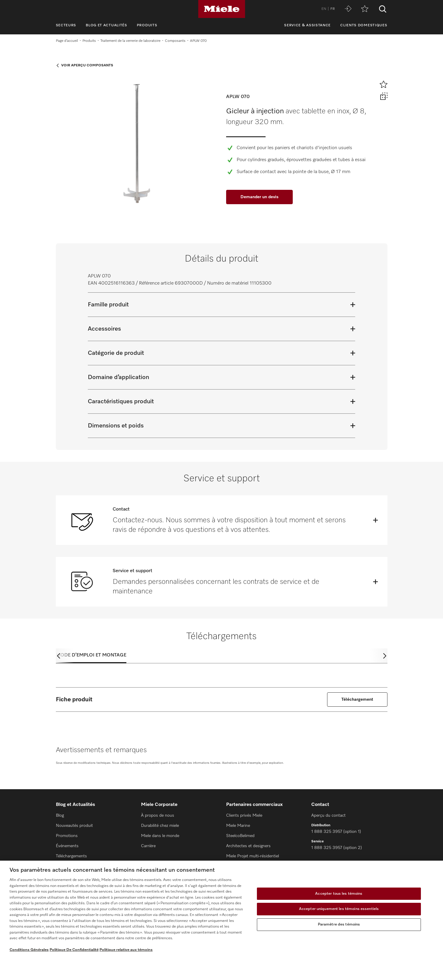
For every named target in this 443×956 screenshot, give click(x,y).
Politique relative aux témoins (126, 950)
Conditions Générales (29, 950)
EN (323, 9)
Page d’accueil (67, 41)
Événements (67, 846)
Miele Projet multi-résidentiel (252, 856)
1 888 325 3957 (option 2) (336, 848)
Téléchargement (357, 699)
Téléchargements (71, 856)
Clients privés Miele (244, 815)
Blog (60, 815)
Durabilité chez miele (160, 826)
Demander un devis (259, 197)
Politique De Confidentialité (74, 950)
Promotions (67, 836)
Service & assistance (307, 25)
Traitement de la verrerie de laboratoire (130, 41)
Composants (175, 41)
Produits (147, 25)
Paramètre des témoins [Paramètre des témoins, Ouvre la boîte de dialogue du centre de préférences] (339, 924)
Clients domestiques (363, 25)
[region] (221, 908)
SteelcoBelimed (240, 836)
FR (332, 9)
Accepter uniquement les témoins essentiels (339, 909)
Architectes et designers (248, 846)
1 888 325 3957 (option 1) (336, 832)
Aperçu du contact (328, 815)
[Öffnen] (375, 520)
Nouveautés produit (74, 826)
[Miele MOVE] (348, 9)
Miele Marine (238, 826)
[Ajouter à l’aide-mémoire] (383, 84)
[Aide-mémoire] (364, 9)
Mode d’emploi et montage (91, 655)
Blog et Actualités (106, 25)
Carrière (148, 846)
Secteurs (66, 25)
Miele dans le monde (160, 836)
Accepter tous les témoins (338, 894)
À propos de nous (157, 815)
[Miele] (221, 9)
